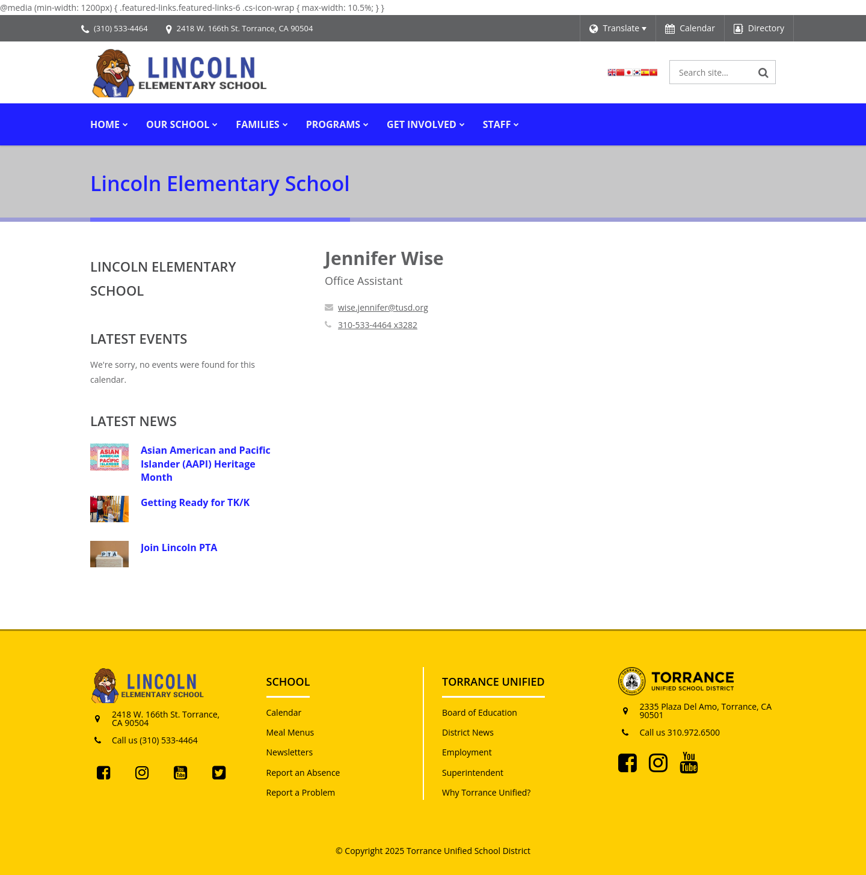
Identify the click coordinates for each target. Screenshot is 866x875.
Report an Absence (303, 772)
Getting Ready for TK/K (195, 502)
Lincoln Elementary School (163, 278)
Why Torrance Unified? (486, 792)
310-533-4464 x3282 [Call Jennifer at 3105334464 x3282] (377, 325)
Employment (467, 752)
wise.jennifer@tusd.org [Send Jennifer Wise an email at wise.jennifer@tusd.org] (383, 307)
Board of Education (479, 712)
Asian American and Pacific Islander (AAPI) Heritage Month (206, 464)
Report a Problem (301, 792)
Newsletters (289, 752)
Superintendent (472, 772)
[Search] (764, 72)
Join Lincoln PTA (179, 547)
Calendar (284, 712)
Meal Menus (290, 732)
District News (468, 732)
